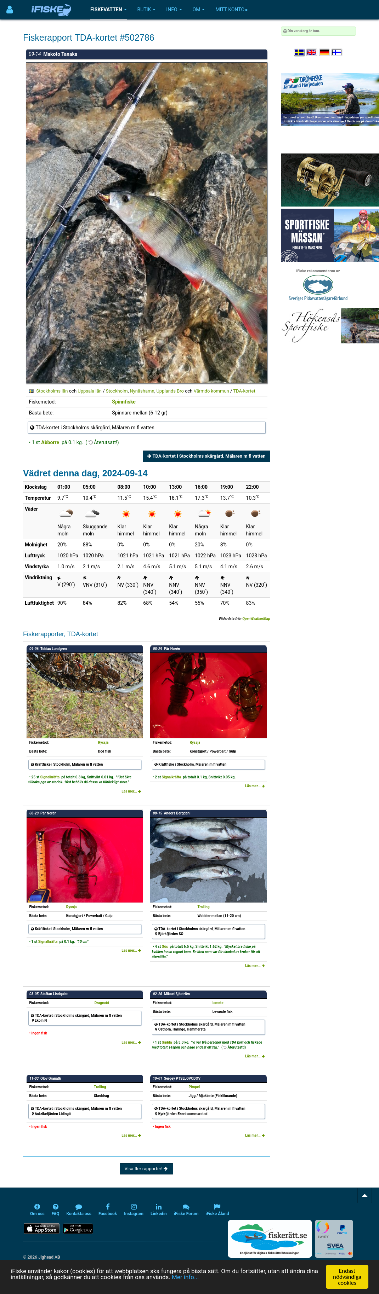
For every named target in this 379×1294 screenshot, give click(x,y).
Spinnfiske (124, 402)
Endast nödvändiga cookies (347, 1277)
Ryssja (103, 742)
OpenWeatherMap (256, 619)
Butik (146, 9)
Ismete (218, 1003)
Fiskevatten (108, 9)
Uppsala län (90, 391)
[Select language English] (312, 52)
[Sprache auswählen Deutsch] (324, 52)
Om (199, 9)
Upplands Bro (170, 391)
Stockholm (117, 391)
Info (174, 9)
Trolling (203, 907)
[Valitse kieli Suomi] (337, 52)
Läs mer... (131, 791)
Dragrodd (102, 1003)
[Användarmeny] (9, 9)
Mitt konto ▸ (231, 9)
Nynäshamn (142, 391)
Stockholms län (52, 391)
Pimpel (194, 1087)
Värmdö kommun (211, 391)
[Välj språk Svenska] (299, 52)
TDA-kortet (244, 391)
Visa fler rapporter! (146, 1168)
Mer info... (185, 1277)
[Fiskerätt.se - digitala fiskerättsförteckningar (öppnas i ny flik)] (270, 1239)
